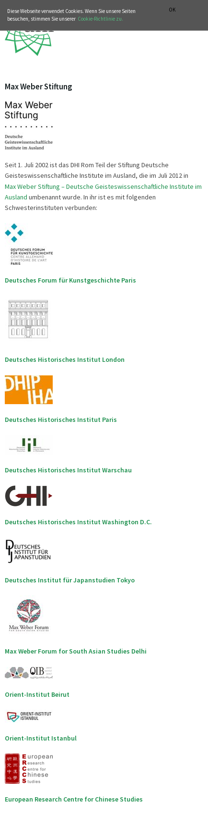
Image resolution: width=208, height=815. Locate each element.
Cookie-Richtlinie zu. (100, 18)
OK (172, 9)
